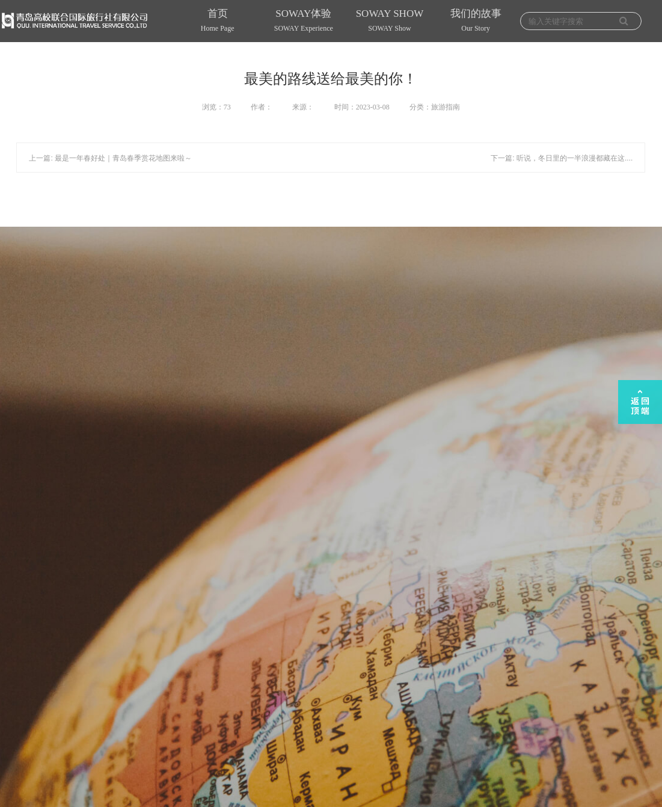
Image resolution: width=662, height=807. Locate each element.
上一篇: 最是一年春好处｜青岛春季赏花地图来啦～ (110, 158)
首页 (217, 21)
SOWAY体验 (303, 21)
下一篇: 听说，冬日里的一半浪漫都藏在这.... (562, 158)
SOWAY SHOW (389, 21)
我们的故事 (476, 21)
